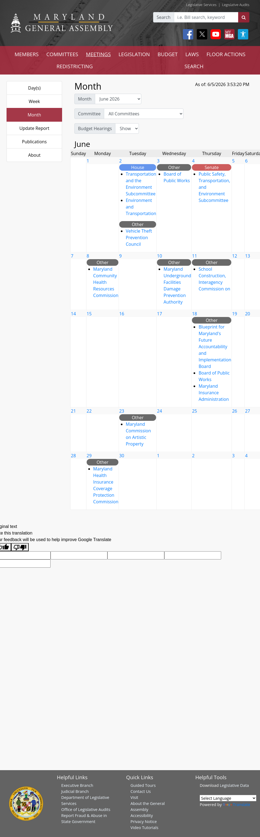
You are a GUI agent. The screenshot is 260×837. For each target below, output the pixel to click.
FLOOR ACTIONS (226, 54)
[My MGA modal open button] (228, 34)
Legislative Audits (235, 4)
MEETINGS (98, 54)
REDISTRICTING (75, 66)
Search (164, 17)
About (34, 155)
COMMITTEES (62, 54)
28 (73, 456)
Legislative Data (234, 785)
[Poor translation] (20, 547)
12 (234, 256)
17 (159, 314)
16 (121, 314)
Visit (134, 797)
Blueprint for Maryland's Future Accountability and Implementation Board (214, 346)
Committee (89, 114)
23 (121, 411)
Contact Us (140, 791)
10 (159, 256)
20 (247, 314)
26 (234, 411)
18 (194, 314)
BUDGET (167, 54)
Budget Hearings (95, 128)
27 (247, 411)
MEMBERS (26, 54)
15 (89, 314)
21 (73, 411)
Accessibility (141, 815)
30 (121, 456)
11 (194, 256)
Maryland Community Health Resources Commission (105, 282)
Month (34, 115)
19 (234, 314)
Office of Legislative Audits (85, 809)
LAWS (192, 54)
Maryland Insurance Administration (213, 392)
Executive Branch (77, 785)
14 (73, 314)
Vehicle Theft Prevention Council (139, 237)
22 (89, 411)
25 (194, 411)
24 (159, 411)
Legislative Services (201, 4)
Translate (236, 804)
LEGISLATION (134, 54)
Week (34, 101)
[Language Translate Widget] (228, 798)
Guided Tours (143, 785)
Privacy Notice (143, 821)
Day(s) (34, 88)
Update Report (34, 128)
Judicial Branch (75, 791)
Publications (34, 142)
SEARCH (194, 66)
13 (247, 256)
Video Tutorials (144, 827)
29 (89, 456)
